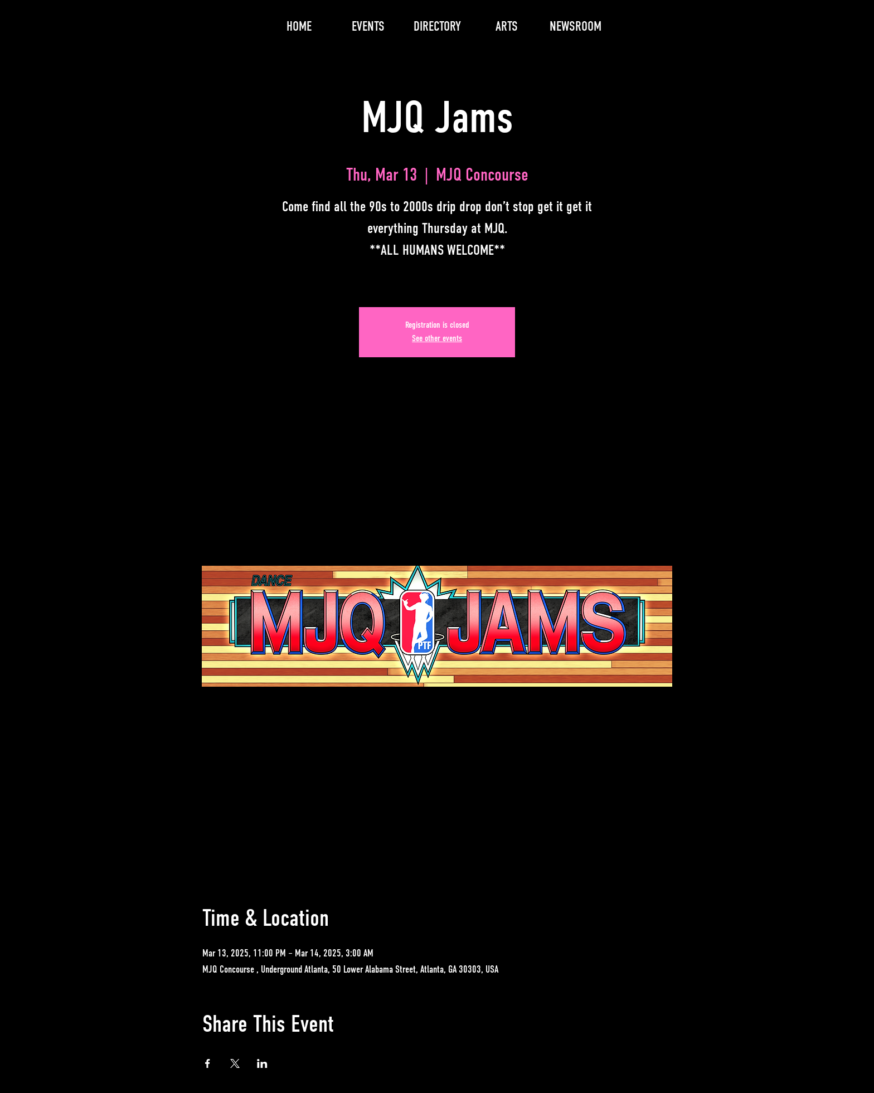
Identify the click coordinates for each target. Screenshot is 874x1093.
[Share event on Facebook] (207, 1063)
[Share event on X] (235, 1063)
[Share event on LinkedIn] (262, 1063)
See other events (437, 338)
